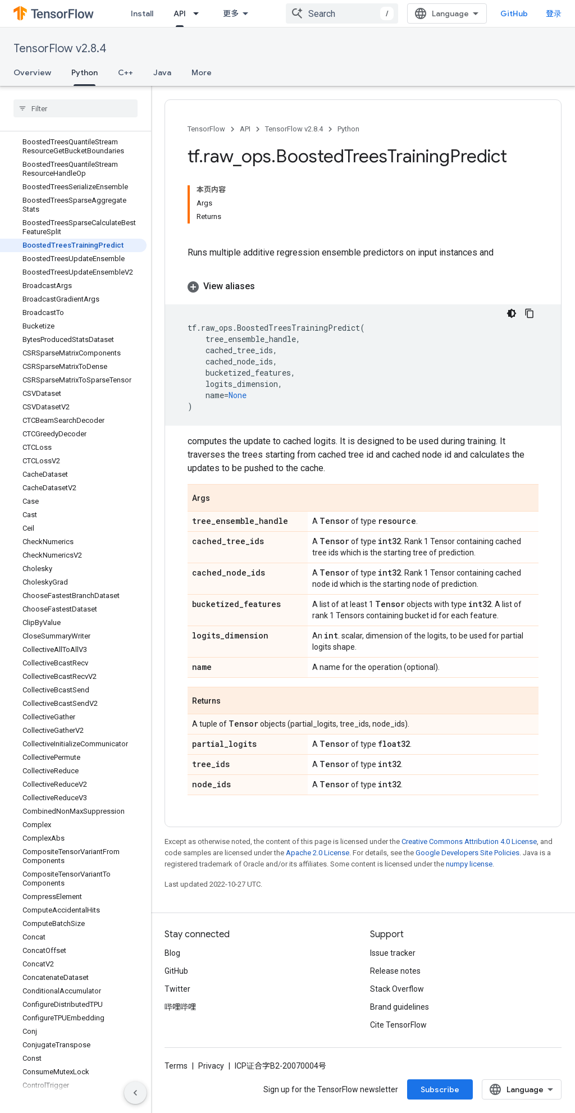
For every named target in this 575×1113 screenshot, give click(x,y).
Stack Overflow (397, 988)
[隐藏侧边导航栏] (135, 1093)
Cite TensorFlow (398, 1024)
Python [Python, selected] (84, 72)
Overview (32, 72)
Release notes (395, 970)
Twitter (177, 988)
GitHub (514, 13)
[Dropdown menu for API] (199, 13)
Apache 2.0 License (317, 853)
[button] (363, 286)
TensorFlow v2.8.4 (59, 49)
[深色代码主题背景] (512, 313)
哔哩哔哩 (180, 1006)
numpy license (469, 864)
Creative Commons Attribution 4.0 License (469, 841)
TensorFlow (206, 129)
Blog (172, 952)
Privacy (211, 1065)
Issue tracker (393, 952)
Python (348, 129)
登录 (554, 13)
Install (142, 13)
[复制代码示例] (530, 313)
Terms (176, 1065)
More (201, 72)
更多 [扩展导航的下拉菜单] (231, 13)
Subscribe (440, 1089)
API (245, 129)
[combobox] (342, 13)
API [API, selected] (180, 13)
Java (162, 72)
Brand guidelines (399, 1006)
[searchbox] (75, 108)
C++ (125, 72)
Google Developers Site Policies (467, 853)
